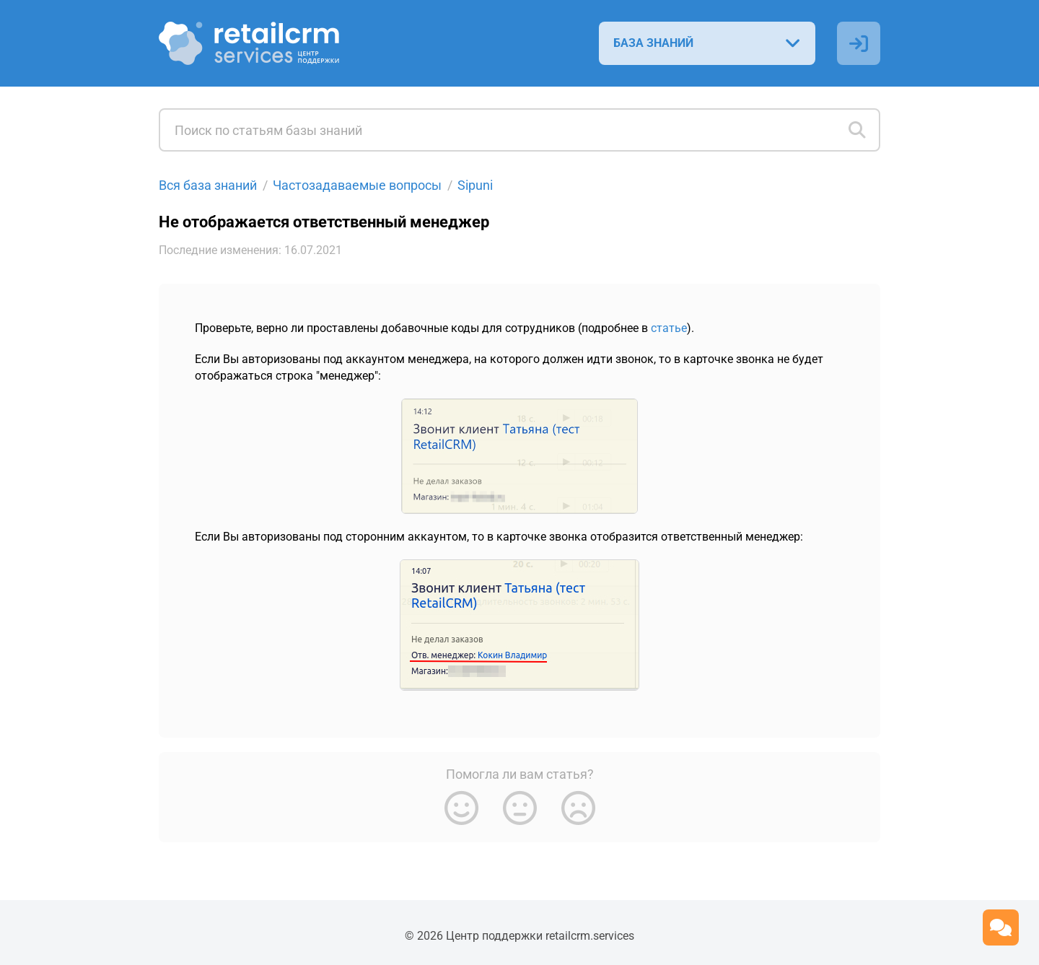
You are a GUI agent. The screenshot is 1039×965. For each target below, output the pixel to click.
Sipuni (475, 185)
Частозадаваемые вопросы (357, 185)
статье (669, 327)
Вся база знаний (208, 185)
